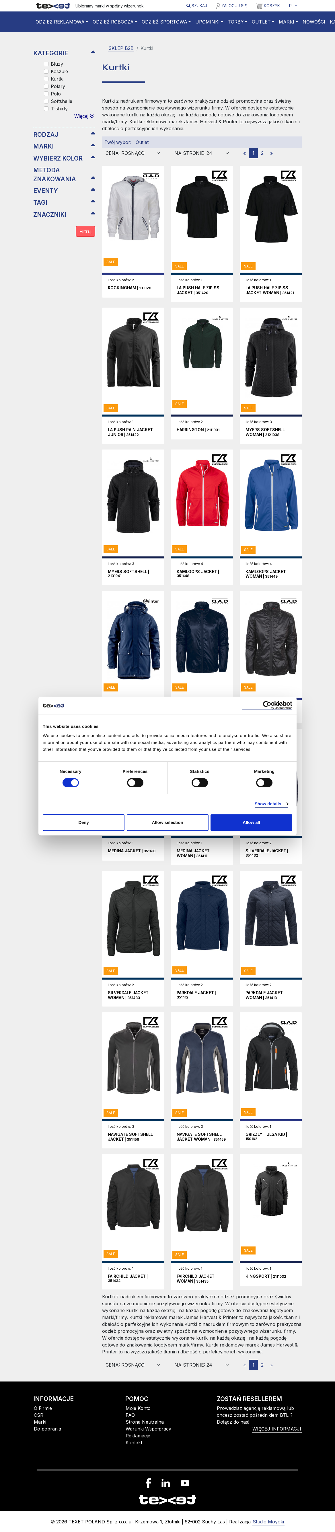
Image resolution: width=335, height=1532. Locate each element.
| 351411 (193, 853)
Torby (236, 22)
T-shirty (59, 109)
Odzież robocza (113, 22)
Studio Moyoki (268, 1522)
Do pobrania (47, 1429)
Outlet (261, 22)
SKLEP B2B (121, 48)
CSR (38, 1415)
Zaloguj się (231, 6)
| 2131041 (128, 574)
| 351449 (266, 574)
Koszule (59, 71)
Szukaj (196, 5)
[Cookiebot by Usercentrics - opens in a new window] (267, 705)
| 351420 (198, 290)
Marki (286, 22)
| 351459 (201, 1137)
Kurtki (57, 79)
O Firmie (43, 1408)
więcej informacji (276, 1429)
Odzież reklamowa (60, 22)
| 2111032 (266, 1276)
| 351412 (196, 995)
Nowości (314, 22)
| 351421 (270, 290)
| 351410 (131, 851)
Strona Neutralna (145, 1422)
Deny (83, 822)
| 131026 (129, 288)
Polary (58, 86)
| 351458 (130, 1137)
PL (291, 5)
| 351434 (128, 1278)
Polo (56, 94)
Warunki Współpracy (148, 1429)
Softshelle (61, 101)
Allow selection (167, 822)
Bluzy (57, 64)
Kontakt (134, 1442)
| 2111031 (198, 430)
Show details (268, 803)
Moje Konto (138, 1408)
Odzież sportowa (164, 22)
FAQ (130, 1415)
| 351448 (198, 574)
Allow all (251, 822)
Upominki (207, 22)
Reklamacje (138, 1436)
